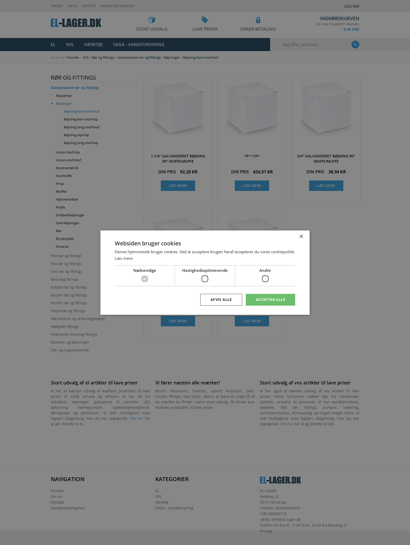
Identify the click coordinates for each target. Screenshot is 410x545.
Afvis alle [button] (221, 299)
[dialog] (205, 272)
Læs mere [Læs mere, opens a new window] (124, 258)
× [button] (301, 236)
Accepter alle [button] (270, 299)
